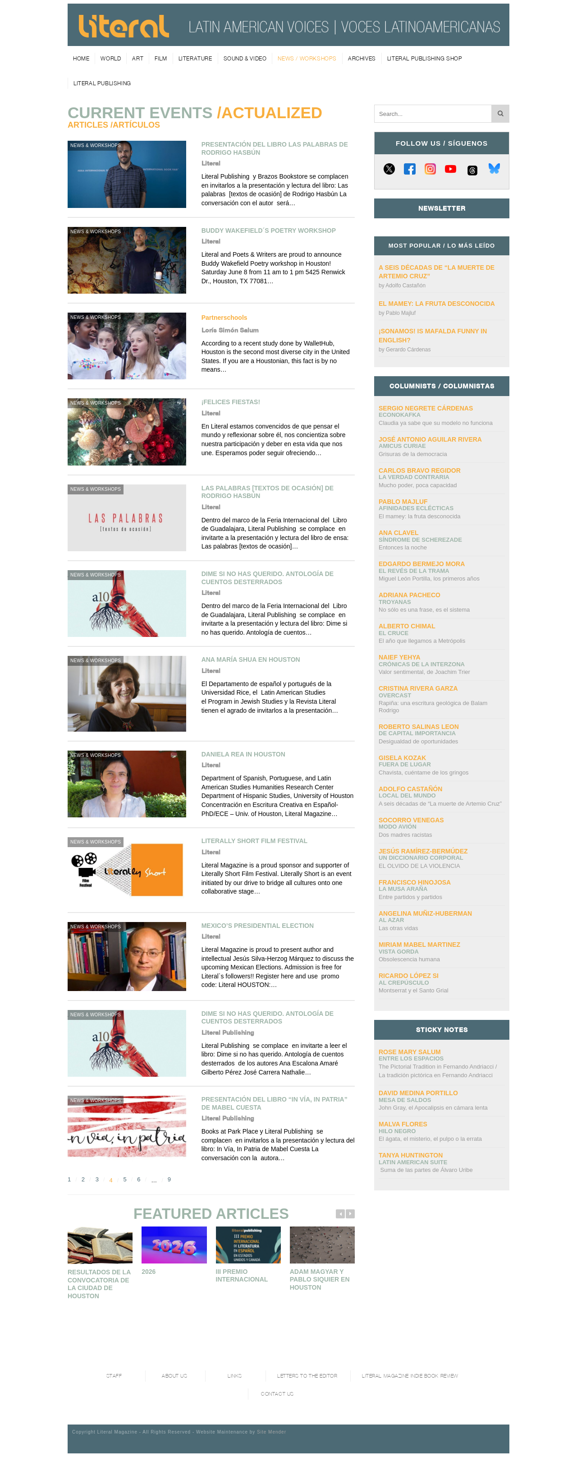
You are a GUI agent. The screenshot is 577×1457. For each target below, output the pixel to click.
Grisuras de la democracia (413, 454)
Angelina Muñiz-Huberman (425, 913)
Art (137, 58)
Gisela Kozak (402, 757)
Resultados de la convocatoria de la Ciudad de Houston (99, 1284)
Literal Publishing (102, 83)
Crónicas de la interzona (422, 664)
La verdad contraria (414, 477)
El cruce (393, 633)
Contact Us (277, 1394)
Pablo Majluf (401, 313)
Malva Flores (403, 1124)
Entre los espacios (411, 1058)
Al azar (391, 920)
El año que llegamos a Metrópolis (422, 640)
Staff (114, 1376)
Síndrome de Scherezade (420, 539)
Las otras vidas (398, 928)
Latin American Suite (413, 1162)
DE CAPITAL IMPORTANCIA (417, 733)
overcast (395, 695)
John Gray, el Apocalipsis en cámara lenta (433, 1107)
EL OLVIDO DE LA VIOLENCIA (419, 865)
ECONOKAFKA (400, 414)
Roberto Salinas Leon (419, 726)
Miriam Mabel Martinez (419, 944)
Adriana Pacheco (409, 595)
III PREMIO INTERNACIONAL (242, 1275)
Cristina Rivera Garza (418, 688)
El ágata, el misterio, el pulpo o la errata (430, 1138)
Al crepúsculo (404, 982)
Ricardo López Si (409, 975)
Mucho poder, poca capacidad (418, 485)
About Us (174, 1376)
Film (161, 58)
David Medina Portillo (418, 1093)
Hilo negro (397, 1131)
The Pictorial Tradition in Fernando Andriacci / (438, 1071)
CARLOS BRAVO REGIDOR (420, 470)
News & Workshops (95, 145)
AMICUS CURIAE (402, 446)
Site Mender (271, 1431)
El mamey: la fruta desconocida (437, 303)
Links (235, 1376)
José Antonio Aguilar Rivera (430, 439)
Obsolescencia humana (409, 959)
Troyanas (395, 602)
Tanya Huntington (411, 1155)
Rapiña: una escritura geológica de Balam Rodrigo (433, 707)
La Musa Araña (403, 888)
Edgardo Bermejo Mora (422, 563)
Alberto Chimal (407, 626)
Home (81, 58)
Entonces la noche (403, 547)
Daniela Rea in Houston (243, 754)
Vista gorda (399, 951)
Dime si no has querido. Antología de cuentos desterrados (267, 578)
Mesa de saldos (405, 1100)
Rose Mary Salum (410, 1052)
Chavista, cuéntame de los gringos (423, 772)
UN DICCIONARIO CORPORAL (421, 857)
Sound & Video (245, 58)
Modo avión (398, 826)
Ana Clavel (399, 532)
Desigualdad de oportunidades (418, 741)
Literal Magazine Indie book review (410, 1376)
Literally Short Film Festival (254, 840)
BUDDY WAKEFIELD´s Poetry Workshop (268, 230)
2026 (149, 1271)
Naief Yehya (400, 657)
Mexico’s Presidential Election (257, 925)
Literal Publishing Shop (425, 58)
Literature (195, 58)
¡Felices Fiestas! (230, 402)
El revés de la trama (414, 570)
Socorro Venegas (411, 820)
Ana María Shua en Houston (250, 659)
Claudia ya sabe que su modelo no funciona (436, 423)
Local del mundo (407, 795)
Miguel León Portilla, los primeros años (429, 578)
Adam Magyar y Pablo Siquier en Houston (320, 1279)
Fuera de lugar (405, 764)
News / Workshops (307, 58)
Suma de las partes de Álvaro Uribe (426, 1170)
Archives (362, 58)
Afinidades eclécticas (416, 508)
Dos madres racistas (405, 834)
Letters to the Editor (307, 1376)
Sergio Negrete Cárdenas (426, 408)
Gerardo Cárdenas (408, 349)
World (111, 58)
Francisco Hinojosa (415, 882)
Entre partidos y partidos (410, 897)
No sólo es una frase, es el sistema (424, 609)
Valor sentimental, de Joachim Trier (424, 672)
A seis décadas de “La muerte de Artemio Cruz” (440, 803)
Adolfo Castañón (405, 285)
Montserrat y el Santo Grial (414, 990)
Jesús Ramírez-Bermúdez (423, 851)
